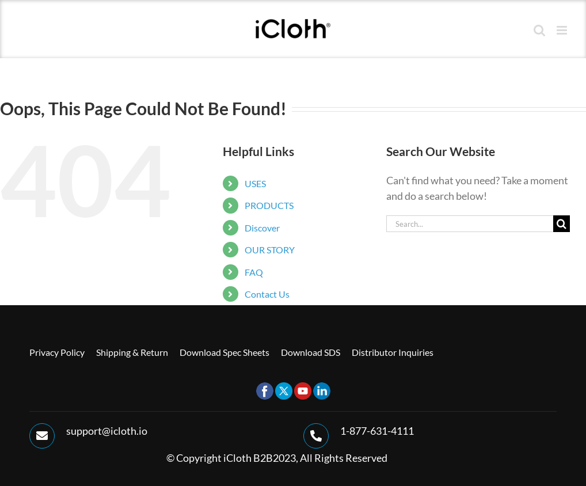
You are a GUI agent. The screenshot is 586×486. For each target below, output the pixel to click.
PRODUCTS (269, 205)
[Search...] (469, 223)
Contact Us (267, 293)
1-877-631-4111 (377, 430)
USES (255, 183)
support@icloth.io (106, 430)
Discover (262, 227)
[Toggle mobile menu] (563, 30)
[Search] (561, 223)
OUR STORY (270, 249)
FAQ (254, 272)
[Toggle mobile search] (539, 30)
